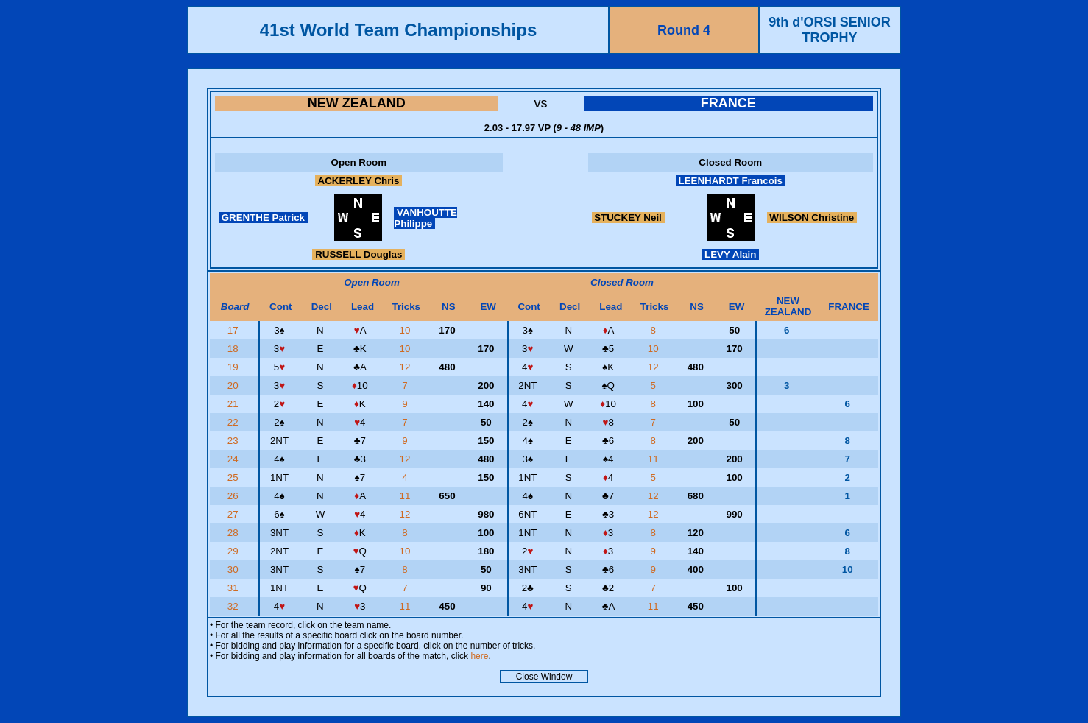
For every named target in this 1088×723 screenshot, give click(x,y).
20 (234, 385)
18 (234, 348)
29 (234, 551)
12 (407, 367)
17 (234, 330)
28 (234, 532)
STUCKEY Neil (628, 217)
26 (234, 495)
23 (234, 440)
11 (655, 459)
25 (234, 477)
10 (407, 330)
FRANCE (728, 103)
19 (234, 367)
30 (234, 569)
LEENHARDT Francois (730, 180)
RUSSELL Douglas (358, 254)
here (479, 656)
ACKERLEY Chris (358, 180)
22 (234, 422)
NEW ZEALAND (357, 103)
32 (234, 606)
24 (234, 459)
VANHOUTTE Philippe (425, 218)
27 (234, 514)
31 (234, 587)
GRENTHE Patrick (263, 217)
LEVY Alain (730, 254)
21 (234, 403)
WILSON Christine (812, 217)
